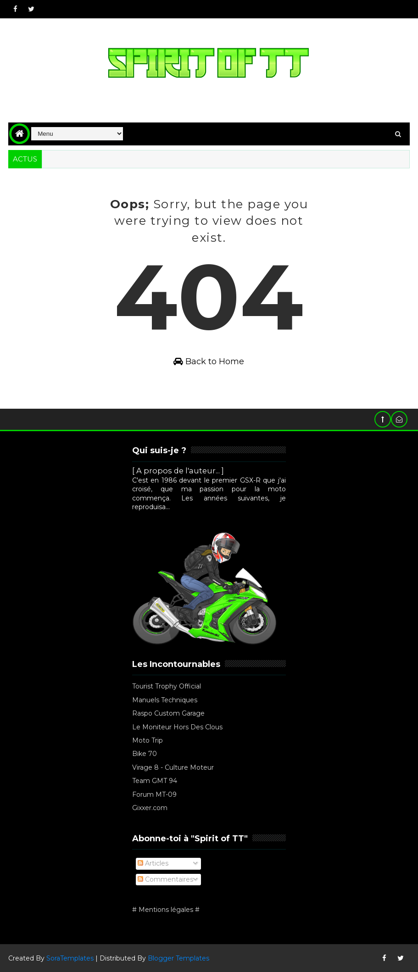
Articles (153, 863)
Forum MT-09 (154, 794)
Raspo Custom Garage (168, 713)
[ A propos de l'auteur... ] (178, 470)
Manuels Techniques (164, 700)
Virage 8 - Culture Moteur (173, 767)
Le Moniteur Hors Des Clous (177, 727)
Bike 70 (144, 754)
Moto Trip (147, 740)
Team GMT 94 (154, 781)
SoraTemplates (70, 958)
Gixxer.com (149, 808)
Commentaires (165, 879)
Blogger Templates (178, 958)
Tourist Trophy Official (166, 686)
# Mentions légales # (166, 909)
